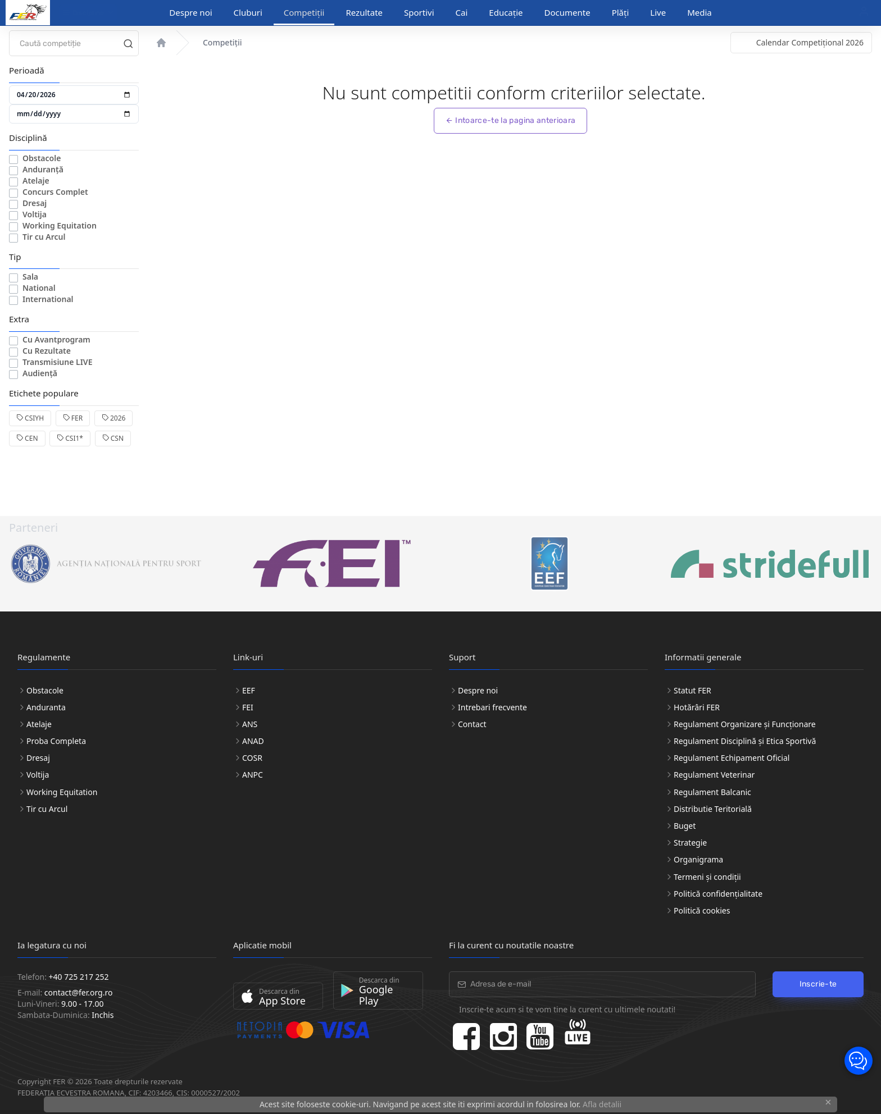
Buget (685, 825)
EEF (248, 690)
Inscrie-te (818, 984)
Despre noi (190, 12)
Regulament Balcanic (712, 792)
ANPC (252, 774)
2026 (114, 418)
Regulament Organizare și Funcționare (745, 724)
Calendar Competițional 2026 (810, 42)
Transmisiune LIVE (57, 362)
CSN (113, 438)
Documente (567, 12)
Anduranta (46, 707)
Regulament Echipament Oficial (731, 757)
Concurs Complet (55, 191)
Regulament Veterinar (714, 774)
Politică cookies (702, 910)
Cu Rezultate (46, 350)
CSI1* (70, 438)
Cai (462, 12)
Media (699, 12)
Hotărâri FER (697, 707)
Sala (30, 276)
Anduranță (42, 169)
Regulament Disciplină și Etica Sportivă (745, 741)
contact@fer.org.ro (78, 992)
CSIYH (30, 418)
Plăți (620, 12)
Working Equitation (59, 225)
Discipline (83, 13)
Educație (506, 12)
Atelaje (35, 180)
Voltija (34, 214)
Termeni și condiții (707, 876)
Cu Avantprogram (56, 339)
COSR (252, 757)
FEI (247, 707)
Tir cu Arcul (43, 236)
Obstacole (41, 158)
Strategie (690, 842)
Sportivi (419, 12)
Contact (472, 724)
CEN (27, 438)
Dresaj (34, 203)
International (48, 299)
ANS (249, 724)
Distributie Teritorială (713, 808)
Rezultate (364, 12)
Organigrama (698, 859)
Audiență (39, 373)
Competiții (304, 12)
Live (658, 12)
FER (73, 418)
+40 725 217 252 (79, 976)
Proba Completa (56, 741)
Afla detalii (602, 1104)
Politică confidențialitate (718, 893)
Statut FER (692, 690)
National (39, 287)
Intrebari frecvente (492, 707)
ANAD (253, 741)
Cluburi (248, 12)
